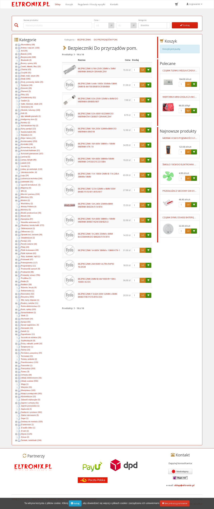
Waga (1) (24, 384)
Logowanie (194, 4)
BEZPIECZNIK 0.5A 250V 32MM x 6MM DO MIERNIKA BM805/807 (98, 100)
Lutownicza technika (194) (31, 178)
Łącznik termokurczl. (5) (30, 185)
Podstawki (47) (27, 259)
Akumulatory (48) (28, 45)
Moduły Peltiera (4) (28, 207)
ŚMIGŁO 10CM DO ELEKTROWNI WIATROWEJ (184, 164)
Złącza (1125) (26, 434)
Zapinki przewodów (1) (30, 406)
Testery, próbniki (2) (29, 359)
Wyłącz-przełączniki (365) (31, 393)
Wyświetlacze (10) (28, 396)
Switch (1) (25, 331)
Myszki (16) (25, 216)
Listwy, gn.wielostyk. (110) (31, 169)
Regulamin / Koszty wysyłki (91, 4)
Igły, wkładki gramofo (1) (31, 116)
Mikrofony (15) (27, 197)
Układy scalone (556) (29, 381)
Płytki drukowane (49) (30, 250)
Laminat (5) (25, 157)
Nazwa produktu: (31, 20)
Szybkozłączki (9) (28, 341)
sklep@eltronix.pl (184, 485)
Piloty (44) (25, 247)
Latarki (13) (25, 163)
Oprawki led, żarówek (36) (31, 235)
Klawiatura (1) (26, 135)
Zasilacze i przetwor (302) (31, 412)
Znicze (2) (25, 437)
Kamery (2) (25, 123)
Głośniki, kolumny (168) (30, 110)
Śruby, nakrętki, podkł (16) (31, 344)
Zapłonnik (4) (26, 409)
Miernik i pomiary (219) (30, 194)
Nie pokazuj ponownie (174, 504)
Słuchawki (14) (27, 319)
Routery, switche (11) (29, 303)
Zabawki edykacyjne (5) (30, 400)
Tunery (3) (25, 372)
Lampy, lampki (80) (28, 160)
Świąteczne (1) (27, 347)
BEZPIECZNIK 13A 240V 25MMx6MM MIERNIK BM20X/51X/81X (95, 205)
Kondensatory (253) (29, 141)
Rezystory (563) (27, 297)
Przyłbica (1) (26, 278)
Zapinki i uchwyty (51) (30, 403)
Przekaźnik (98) (27, 272)
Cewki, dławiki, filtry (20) (31, 66)
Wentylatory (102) (28, 390)
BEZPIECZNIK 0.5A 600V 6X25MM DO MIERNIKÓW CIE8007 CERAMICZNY (96, 115)
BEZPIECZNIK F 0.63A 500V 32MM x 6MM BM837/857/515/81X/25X (97, 295)
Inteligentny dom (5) (29, 119)
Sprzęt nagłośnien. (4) (30, 325)
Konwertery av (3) (28, 147)
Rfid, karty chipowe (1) (30, 300)
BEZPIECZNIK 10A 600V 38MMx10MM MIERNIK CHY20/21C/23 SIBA (96, 160)
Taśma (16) (25, 350)
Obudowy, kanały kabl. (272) (32, 225)
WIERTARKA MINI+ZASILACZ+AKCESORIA (182, 96)
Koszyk (69, 4)
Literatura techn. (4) (29, 172)
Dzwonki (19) (26, 88)
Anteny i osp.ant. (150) (30, 48)
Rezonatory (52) (27, 294)
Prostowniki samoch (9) (30, 269)
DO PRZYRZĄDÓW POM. (106, 39)
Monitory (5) (26, 210)
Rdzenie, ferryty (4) (29, 287)
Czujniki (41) (26, 73)
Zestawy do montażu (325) (32, 422)
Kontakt (114, 4)
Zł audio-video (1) (28, 428)
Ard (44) (24, 51)
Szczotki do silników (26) (31, 337)
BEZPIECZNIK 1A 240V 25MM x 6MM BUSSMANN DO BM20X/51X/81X (95, 235)
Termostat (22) (27, 356)
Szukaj (185, 25)
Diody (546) (25, 79)
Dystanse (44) (26, 85)
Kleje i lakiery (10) (28, 138)
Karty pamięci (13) (28, 129)
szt (142, 69)
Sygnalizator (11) (28, 334)
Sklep (58, 4)
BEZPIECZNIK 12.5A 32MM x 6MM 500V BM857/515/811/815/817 (97, 190)
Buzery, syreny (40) (29, 63)
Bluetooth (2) (26, 60)
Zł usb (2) (25, 431)
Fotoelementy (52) (28, 97)
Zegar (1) (24, 418)
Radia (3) (24, 281)
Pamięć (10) (26, 241)
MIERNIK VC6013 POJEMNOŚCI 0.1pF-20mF (183, 138)
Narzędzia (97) (27, 219)
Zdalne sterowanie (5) (30, 415)
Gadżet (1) (25, 101)
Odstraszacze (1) (28, 228)
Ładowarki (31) (27, 182)
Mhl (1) (24, 191)
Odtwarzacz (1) (27, 232)
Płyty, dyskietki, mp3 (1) (30, 256)
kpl (188, 110)
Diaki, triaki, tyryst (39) (30, 76)
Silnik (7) (24, 316)
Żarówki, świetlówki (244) (31, 440)
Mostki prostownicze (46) (31, 213)
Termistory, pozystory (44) (31, 353)
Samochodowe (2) (28, 313)
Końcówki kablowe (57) (30, 150)
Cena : (96, 20)
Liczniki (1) (25, 166)
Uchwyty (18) (26, 375)
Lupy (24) (25, 175)
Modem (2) (25, 200)
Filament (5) (26, 91)
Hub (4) (24, 113)
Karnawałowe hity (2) (29, 126)
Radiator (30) (26, 284)
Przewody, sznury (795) (30, 275)
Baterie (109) (26, 54)
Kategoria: (142, 20)
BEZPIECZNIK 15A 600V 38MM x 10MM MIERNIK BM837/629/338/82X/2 (96, 220)
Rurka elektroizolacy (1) (30, 306)
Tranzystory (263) (28, 368)
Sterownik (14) (27, 328)
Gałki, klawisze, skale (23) (31, 104)
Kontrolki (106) (27, 144)
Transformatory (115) (29, 362)
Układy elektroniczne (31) (31, 378)
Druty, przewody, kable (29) (32, 82)
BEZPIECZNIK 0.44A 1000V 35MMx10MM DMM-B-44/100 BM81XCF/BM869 (97, 85)
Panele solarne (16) (29, 244)
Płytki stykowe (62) (28, 253)
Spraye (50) (25, 322)
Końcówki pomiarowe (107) (32, 154)
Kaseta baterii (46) (28, 132)
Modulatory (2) (27, 203)
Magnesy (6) (26, 188)
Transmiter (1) (26, 365)
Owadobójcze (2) (28, 238)
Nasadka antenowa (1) (30, 222)
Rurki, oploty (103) (28, 309)
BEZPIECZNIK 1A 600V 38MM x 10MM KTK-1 (99, 250)
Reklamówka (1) (27, 291)
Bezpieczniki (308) (28, 57)
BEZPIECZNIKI (84, 39)
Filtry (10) (25, 94)
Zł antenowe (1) (27, 425)
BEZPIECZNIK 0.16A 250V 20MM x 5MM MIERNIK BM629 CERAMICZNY (97, 70)
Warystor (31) (26, 387)
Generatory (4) (27, 107)
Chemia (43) (26, 69)
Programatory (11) (28, 266)
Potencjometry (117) (29, 263)
